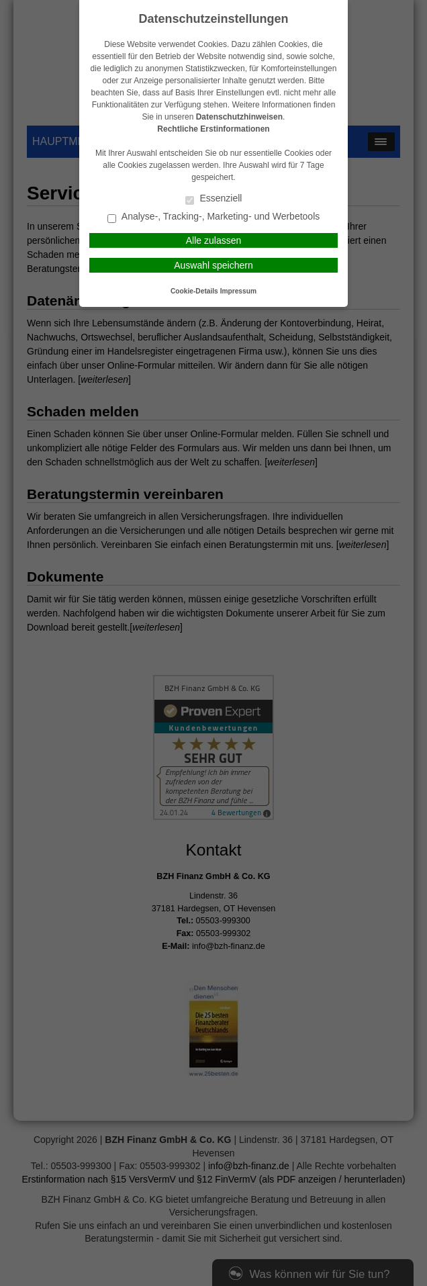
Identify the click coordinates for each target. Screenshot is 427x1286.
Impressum (238, 291)
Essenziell (213, 199)
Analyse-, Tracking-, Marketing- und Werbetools (213, 217)
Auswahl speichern (213, 265)
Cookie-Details (194, 291)
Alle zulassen (214, 240)
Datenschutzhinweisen (239, 117)
